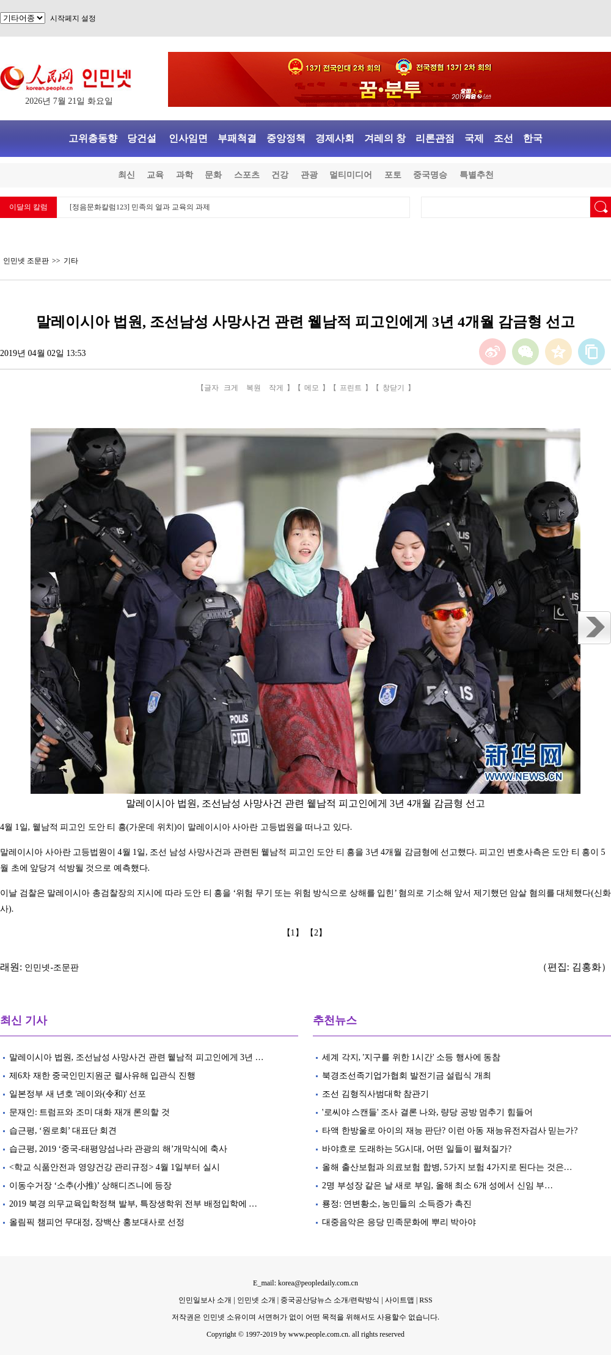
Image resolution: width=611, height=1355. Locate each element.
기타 (71, 260)
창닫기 (393, 387)
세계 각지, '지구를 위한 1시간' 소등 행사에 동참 (411, 1057)
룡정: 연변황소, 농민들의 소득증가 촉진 (397, 1203)
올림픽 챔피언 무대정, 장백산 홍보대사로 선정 (98, 1222)
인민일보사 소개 (205, 1300)
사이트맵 (399, 1300)
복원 (253, 387)
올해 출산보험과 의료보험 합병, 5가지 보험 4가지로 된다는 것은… (447, 1167)
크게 (231, 387)
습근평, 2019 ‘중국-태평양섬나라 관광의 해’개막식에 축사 (118, 1148)
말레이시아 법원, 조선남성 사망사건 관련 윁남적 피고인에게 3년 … (136, 1057)
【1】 (294, 932)
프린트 (351, 387)
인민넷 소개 (255, 1300)
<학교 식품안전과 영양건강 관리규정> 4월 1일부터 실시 (114, 1167)
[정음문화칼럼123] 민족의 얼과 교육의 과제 (140, 207)
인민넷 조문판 (26, 260)
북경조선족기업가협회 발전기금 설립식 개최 (406, 1075)
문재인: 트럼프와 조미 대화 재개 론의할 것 (89, 1112)
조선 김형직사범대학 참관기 (375, 1094)
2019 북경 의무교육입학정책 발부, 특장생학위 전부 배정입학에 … (133, 1203)
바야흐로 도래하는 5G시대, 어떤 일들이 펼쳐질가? (416, 1148)
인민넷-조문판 (51, 967)
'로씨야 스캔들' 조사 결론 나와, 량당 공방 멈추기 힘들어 (427, 1112)
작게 (276, 387)
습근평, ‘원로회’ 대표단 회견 (63, 1130)
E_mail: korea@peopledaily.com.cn (305, 1283)
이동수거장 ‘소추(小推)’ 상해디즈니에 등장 (90, 1185)
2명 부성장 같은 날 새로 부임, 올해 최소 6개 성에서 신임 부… (437, 1185)
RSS (425, 1300)
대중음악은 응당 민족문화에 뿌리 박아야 (399, 1222)
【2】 (317, 932)
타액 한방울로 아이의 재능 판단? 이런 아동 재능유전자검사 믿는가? (449, 1130)
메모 (311, 387)
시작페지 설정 (73, 18)
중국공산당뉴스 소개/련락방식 (329, 1300)
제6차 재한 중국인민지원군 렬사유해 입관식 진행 (102, 1075)
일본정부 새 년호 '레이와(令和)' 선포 (77, 1094)
